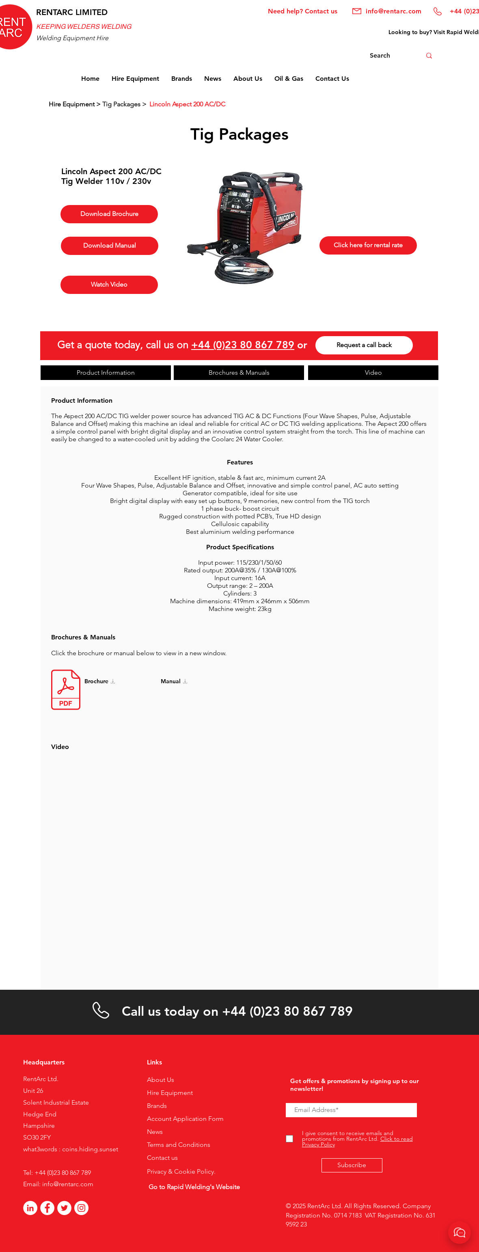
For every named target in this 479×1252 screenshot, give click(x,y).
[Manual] (187, 681)
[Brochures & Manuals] (239, 372)
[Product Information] (106, 372)
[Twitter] (64, 1208)
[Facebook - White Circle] (47, 1208)
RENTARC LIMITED (72, 12)
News (155, 1131)
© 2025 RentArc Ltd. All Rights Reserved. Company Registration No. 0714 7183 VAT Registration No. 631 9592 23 (361, 1215)
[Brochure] (110, 681)
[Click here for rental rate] (368, 245)
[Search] (386, 55)
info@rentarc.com (67, 1184)
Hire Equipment (72, 104)
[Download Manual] (109, 246)
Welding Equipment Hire (72, 38)
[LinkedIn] (30, 1208)
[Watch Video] (109, 285)
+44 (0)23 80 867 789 (242, 345)
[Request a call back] (364, 345)
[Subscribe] (351, 1165)
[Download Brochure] (109, 214)
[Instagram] (81, 1208)
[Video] (373, 372)
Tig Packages (239, 134)
